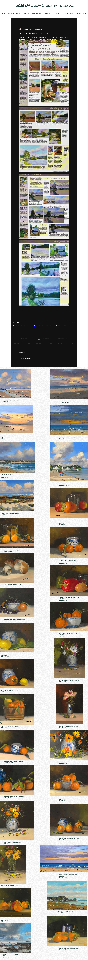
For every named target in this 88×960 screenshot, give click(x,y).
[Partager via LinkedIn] (26, 310)
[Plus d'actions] (68, 29)
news (22, 20)
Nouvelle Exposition (62, 338)
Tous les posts (15, 20)
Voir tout (73, 322)
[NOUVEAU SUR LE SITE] (22, 330)
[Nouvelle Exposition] (65, 330)
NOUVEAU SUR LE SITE (20, 338)
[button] (73, 20)
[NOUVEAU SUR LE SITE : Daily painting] (44, 330)
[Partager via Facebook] (20, 310)
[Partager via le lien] (29, 310)
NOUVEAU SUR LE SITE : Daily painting (44, 338)
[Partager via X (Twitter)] (23, 310)
